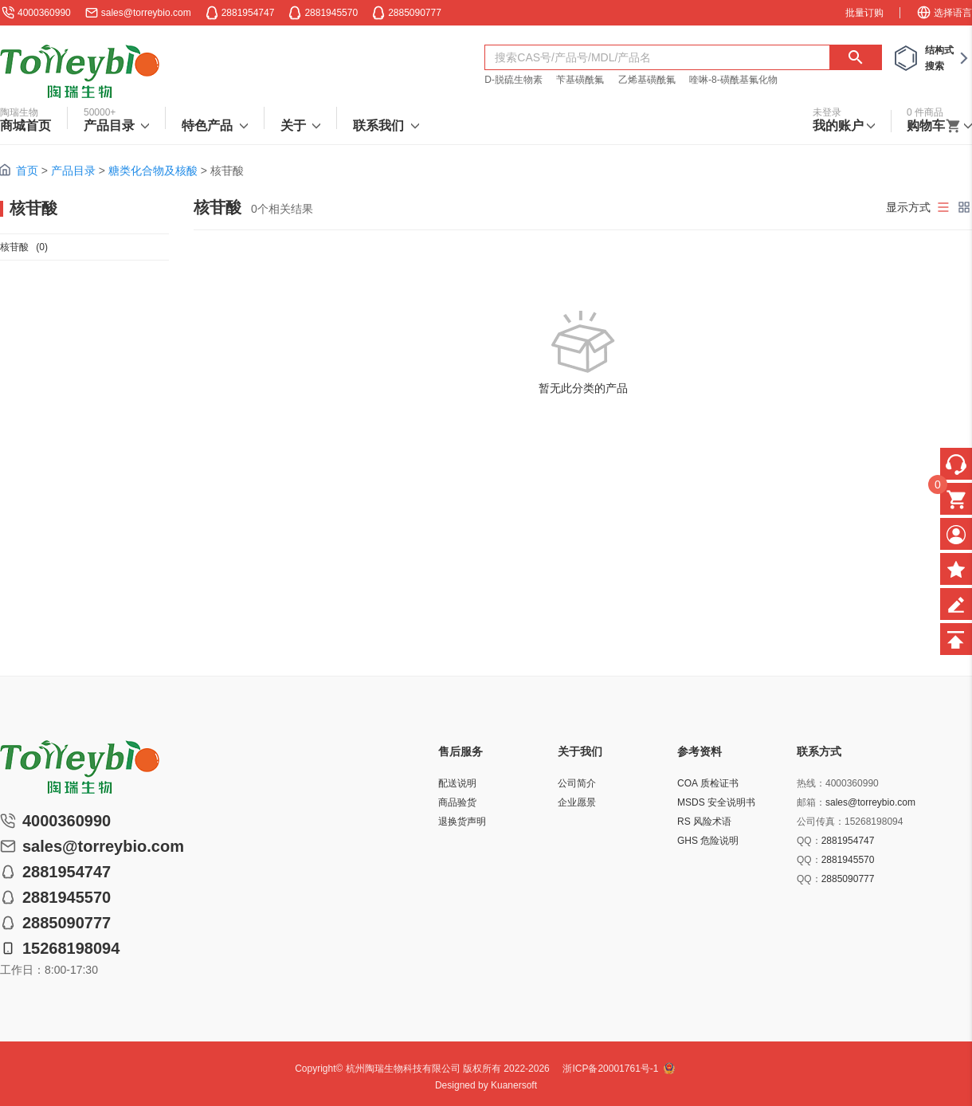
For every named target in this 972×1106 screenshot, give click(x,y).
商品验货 (457, 802)
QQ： (809, 840)
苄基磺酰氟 (580, 79)
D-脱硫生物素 (513, 79)
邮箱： (811, 802)
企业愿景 (577, 802)
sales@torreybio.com (146, 12)
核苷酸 (24, 247)
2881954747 (848, 840)
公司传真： (821, 821)
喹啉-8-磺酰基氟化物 (733, 79)
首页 (27, 170)
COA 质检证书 (708, 783)
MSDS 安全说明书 (716, 802)
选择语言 (944, 13)
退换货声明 (462, 821)
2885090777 (848, 878)
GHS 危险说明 (708, 840)
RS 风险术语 (704, 821)
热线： (811, 783)
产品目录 (73, 170)
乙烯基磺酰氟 (647, 79)
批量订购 (864, 12)
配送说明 (457, 783)
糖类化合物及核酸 (153, 170)
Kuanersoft (514, 1085)
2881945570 (848, 859)
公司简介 (577, 783)
